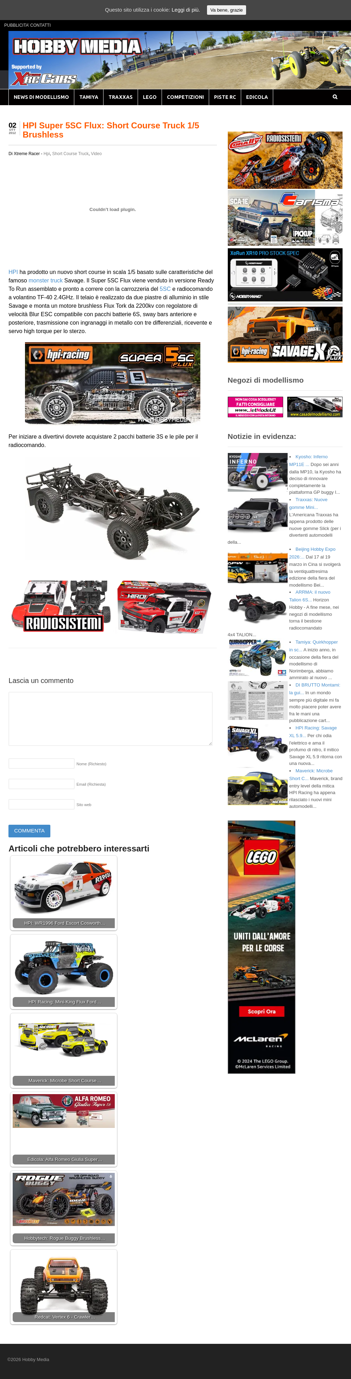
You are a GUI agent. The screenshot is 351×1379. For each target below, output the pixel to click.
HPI (13, 272)
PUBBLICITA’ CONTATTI (27, 25)
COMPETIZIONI (185, 97)
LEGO (150, 97)
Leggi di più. (185, 10)
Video (96, 153)
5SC (165, 289)
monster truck (46, 280)
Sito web (83, 805)
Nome (91, 764)
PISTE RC (225, 97)
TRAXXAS (120, 97)
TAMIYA (88, 97)
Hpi (47, 153)
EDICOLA (257, 97)
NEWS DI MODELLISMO (41, 97)
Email (91, 784)
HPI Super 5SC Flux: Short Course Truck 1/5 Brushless (111, 130)
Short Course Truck (70, 153)
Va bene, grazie (226, 10)
